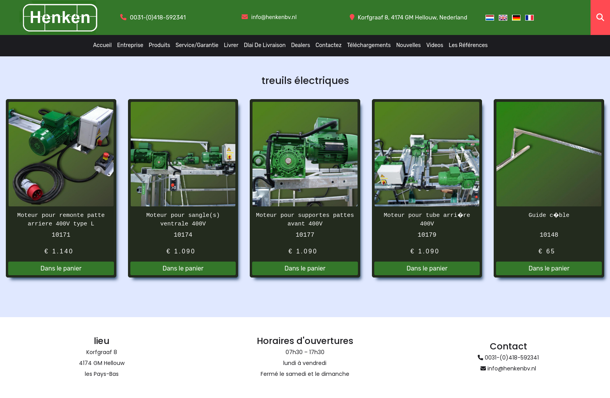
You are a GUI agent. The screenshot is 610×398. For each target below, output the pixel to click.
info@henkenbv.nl (274, 17)
